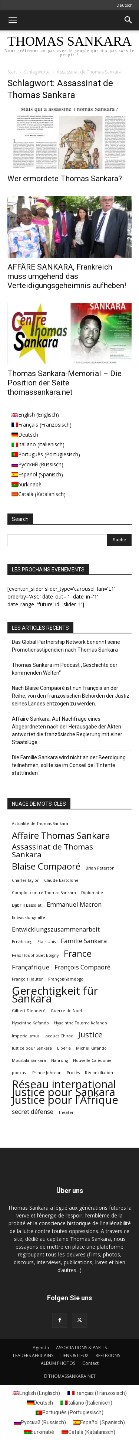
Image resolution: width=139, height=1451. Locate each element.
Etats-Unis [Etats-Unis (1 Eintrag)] (46, 941)
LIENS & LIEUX (74, 1355)
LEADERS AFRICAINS (33, 1355)
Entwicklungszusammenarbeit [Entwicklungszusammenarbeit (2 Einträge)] (56, 929)
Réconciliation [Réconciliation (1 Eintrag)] (99, 1072)
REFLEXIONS (108, 1355)
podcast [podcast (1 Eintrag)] (19, 1072)
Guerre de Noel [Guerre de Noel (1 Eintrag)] (66, 1010)
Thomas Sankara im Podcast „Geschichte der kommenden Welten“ (65, 669)
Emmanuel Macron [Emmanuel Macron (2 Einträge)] (74, 904)
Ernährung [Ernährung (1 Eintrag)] (22, 941)
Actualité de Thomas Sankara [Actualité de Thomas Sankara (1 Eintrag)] (40, 823)
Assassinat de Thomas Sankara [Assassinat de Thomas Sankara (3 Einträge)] (52, 850)
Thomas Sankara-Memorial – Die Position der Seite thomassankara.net (64, 383)
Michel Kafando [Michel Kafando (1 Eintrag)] (91, 1048)
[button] (12, 20)
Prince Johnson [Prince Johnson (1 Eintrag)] (47, 1072)
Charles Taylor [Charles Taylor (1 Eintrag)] (25, 880)
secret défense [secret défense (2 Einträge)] (32, 1111)
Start (12, 72)
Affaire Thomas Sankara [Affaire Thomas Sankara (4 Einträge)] (61, 835)
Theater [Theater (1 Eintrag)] (66, 1112)
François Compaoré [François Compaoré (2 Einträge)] (82, 967)
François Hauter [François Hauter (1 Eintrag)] (27, 979)
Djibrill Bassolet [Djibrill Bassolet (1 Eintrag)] (27, 905)
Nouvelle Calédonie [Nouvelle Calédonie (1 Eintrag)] (92, 1060)
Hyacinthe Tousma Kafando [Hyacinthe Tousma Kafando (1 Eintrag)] (80, 1023)
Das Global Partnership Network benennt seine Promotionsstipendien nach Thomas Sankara (66, 646)
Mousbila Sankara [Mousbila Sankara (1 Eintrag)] (29, 1060)
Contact (90, 1363)
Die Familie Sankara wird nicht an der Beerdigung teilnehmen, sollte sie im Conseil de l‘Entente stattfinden (69, 765)
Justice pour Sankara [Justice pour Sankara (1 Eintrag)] (32, 1048)
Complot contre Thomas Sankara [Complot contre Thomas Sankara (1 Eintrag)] (44, 892)
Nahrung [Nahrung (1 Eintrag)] (59, 1060)
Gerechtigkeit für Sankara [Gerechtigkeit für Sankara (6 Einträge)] (55, 994)
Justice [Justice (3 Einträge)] (90, 1034)
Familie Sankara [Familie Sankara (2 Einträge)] (84, 941)
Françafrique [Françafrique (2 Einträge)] (30, 967)
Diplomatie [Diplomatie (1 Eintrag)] (92, 892)
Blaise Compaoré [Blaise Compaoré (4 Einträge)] (46, 866)
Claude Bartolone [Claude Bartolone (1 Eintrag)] (61, 880)
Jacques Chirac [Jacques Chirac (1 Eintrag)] (58, 1035)
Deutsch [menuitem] (28, 434)
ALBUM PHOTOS (58, 1363)
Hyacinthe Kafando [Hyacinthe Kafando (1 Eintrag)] (30, 1023)
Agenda (41, 1347)
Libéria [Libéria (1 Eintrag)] (64, 1048)
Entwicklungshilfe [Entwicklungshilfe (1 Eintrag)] (28, 917)
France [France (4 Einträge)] (78, 953)
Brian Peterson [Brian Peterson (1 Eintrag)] (100, 868)
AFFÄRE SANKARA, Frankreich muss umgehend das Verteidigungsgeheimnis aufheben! (66, 276)
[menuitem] (46, 415)
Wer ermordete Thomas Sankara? (64, 178)
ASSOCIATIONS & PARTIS (81, 1347)
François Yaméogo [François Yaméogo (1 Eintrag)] (65, 979)
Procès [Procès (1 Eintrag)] (73, 1072)
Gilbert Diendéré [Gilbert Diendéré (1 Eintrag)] (29, 1010)
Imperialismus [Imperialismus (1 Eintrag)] (25, 1035)
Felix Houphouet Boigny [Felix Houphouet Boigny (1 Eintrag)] (35, 955)
